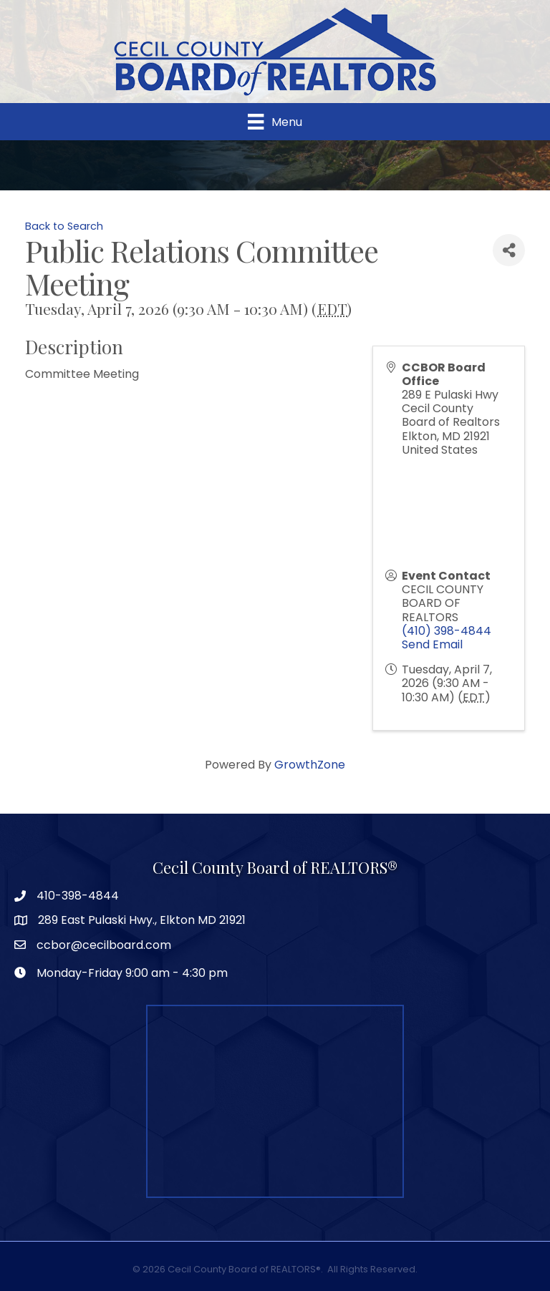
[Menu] (274, 121)
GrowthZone (309, 764)
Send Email (432, 644)
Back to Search (64, 226)
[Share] (509, 250)
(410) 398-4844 (446, 631)
